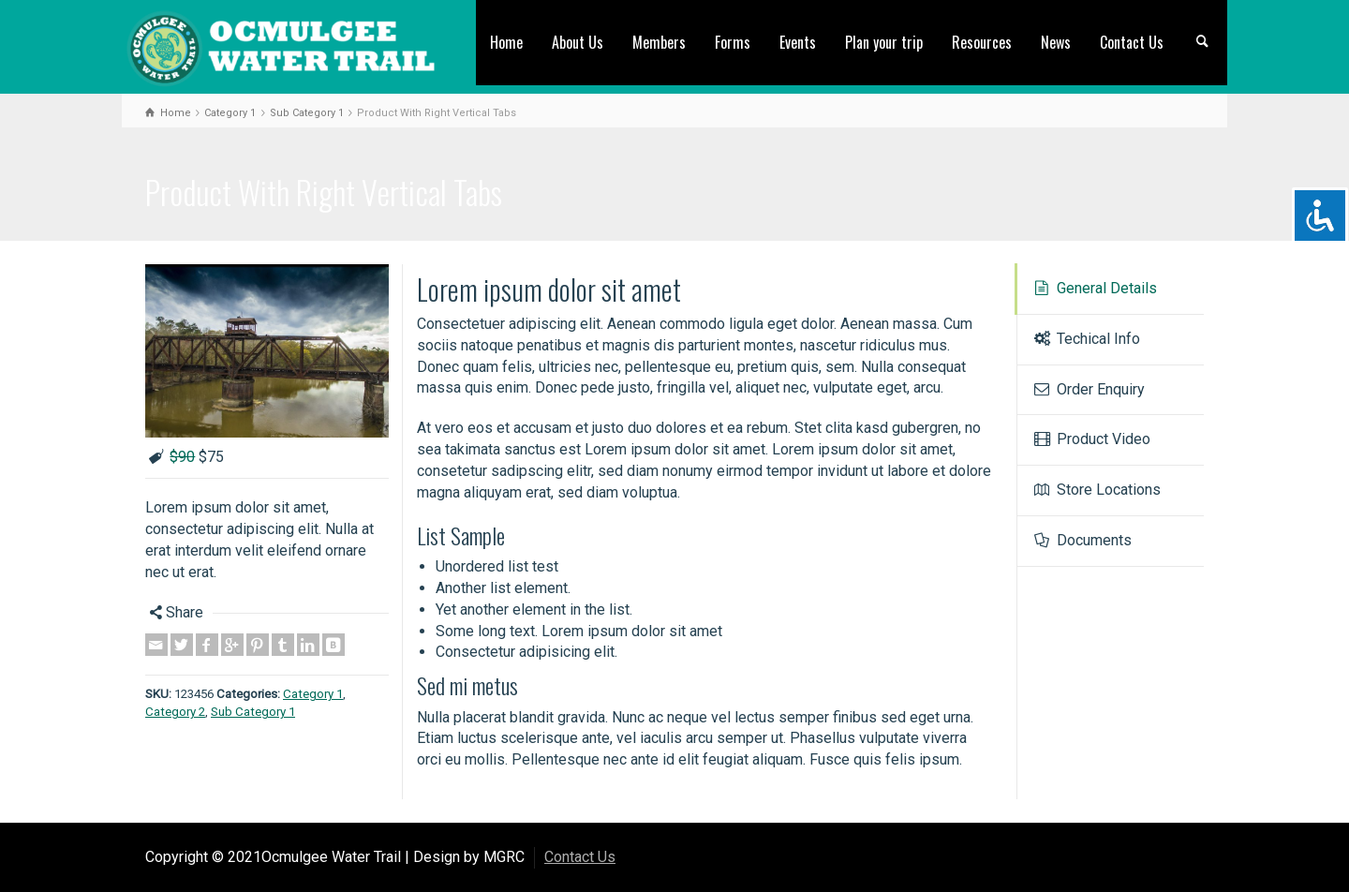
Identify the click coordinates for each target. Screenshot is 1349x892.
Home (506, 42)
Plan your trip (884, 42)
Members (659, 42)
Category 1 (313, 694)
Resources (982, 42)
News (1056, 42)
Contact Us (1132, 42)
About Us (577, 42)
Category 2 (175, 712)
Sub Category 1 (253, 712)
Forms (732, 42)
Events (797, 42)
